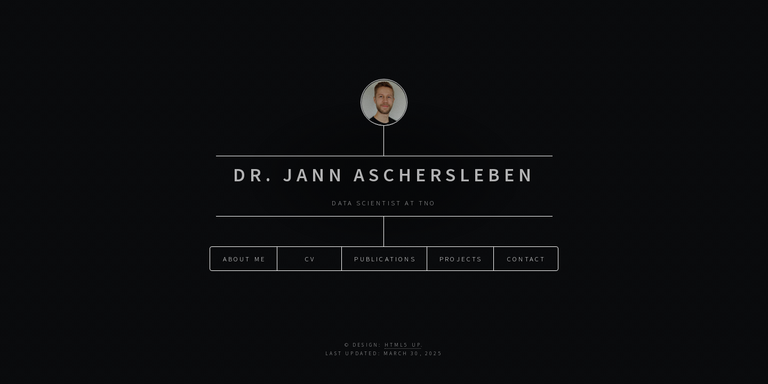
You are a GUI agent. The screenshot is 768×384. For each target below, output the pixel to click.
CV (310, 257)
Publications (384, 257)
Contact (526, 257)
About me (245, 257)
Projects (461, 257)
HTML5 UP (403, 345)
